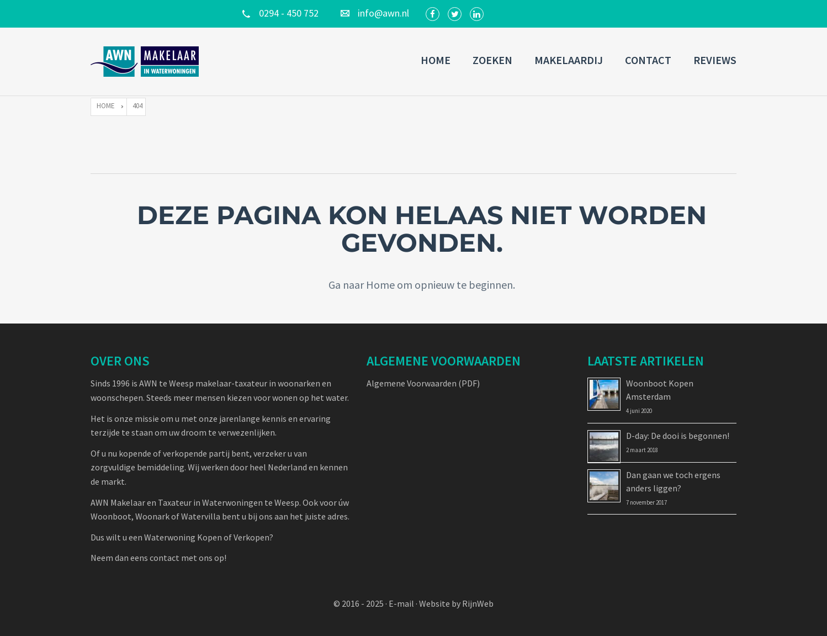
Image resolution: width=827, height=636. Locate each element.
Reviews (714, 60)
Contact (648, 60)
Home (435, 60)
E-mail (401, 603)
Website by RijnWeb (456, 603)
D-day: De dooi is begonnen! (677, 435)
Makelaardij (568, 60)
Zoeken (492, 60)
